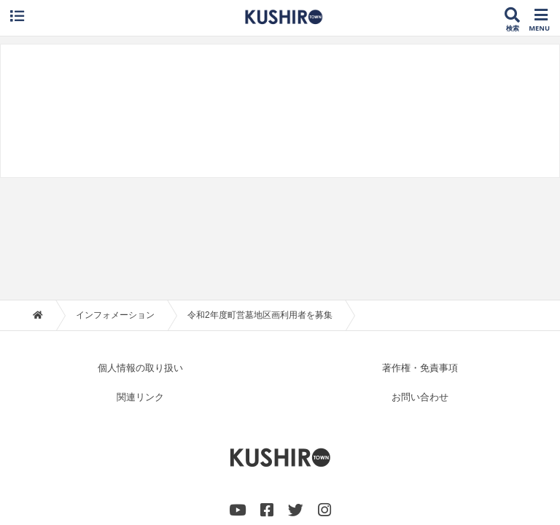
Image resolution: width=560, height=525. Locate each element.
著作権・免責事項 (420, 253)
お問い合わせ (420, 282)
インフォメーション (115, 200)
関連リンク (140, 282)
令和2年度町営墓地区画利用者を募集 (259, 200)
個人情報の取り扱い (140, 253)
